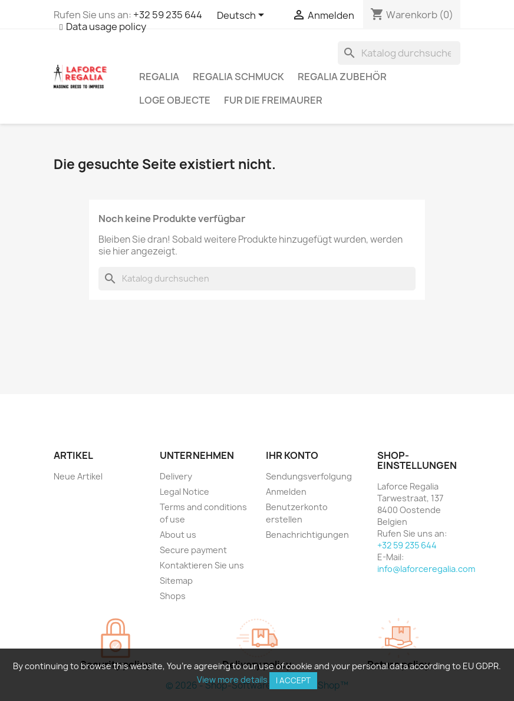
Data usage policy (106, 26)
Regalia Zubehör (342, 76)
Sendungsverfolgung (309, 476)
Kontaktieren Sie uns (202, 565)
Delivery (176, 476)
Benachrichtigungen (307, 534)
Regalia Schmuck (238, 76)
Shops (173, 595)
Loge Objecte (174, 100)
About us (178, 534)
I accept (293, 680)
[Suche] (399, 53)
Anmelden (286, 491)
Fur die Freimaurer (273, 100)
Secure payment (193, 549)
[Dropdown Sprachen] (242, 16)
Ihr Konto (292, 455)
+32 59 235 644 (167, 14)
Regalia (159, 76)
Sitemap (176, 580)
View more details (232, 679)
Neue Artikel (78, 476)
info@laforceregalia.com (426, 568)
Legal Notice (184, 491)
